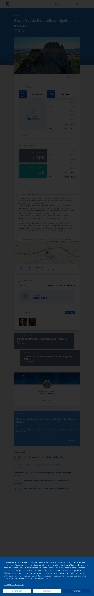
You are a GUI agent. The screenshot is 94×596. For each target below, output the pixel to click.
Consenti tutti (17, 591)
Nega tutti (47, 591)
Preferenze (77, 591)
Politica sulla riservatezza (14, 584)
